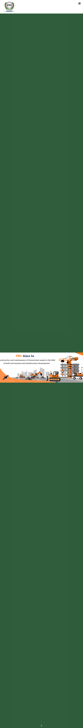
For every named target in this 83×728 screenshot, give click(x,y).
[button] (4, 367)
